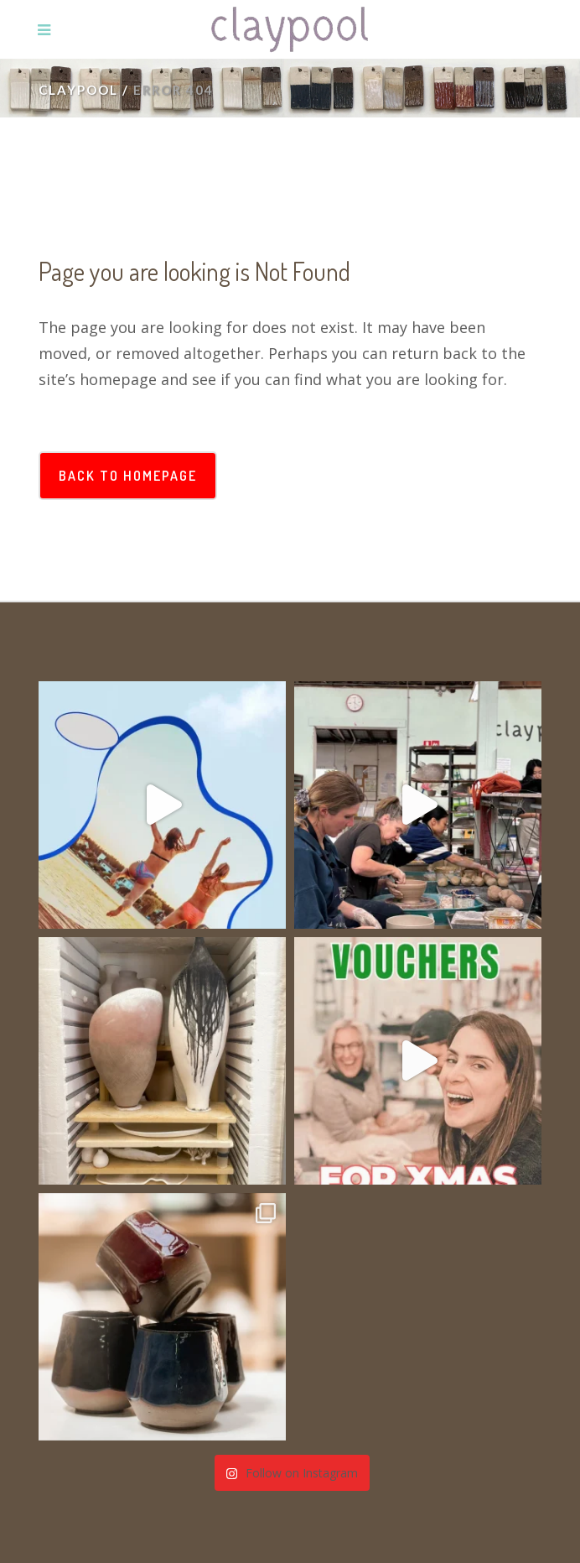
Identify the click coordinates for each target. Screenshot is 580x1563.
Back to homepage (128, 475)
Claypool (78, 89)
